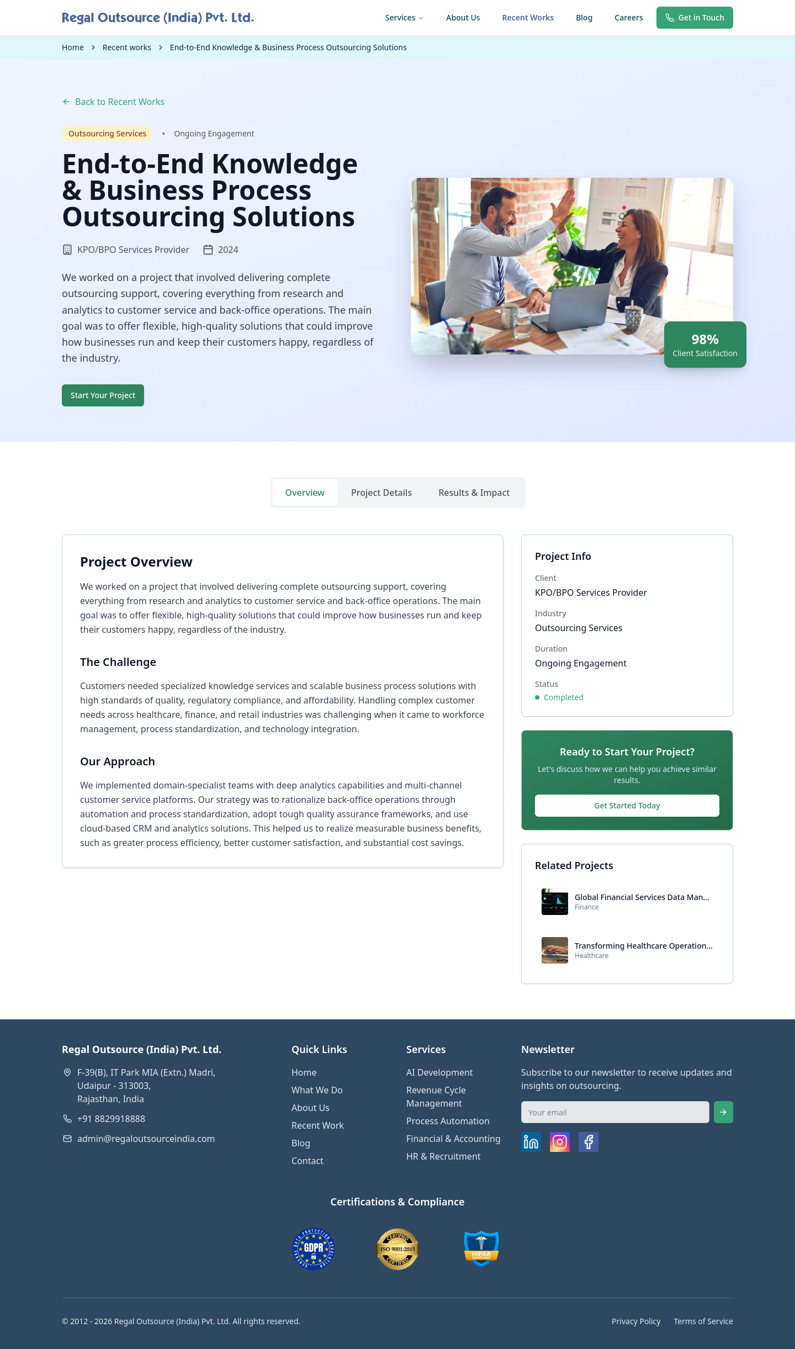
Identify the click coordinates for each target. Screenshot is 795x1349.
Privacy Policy (636, 1321)
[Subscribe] (723, 1112)
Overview (305, 492)
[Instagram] (560, 1142)
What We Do (317, 1090)
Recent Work (318, 1125)
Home (73, 47)
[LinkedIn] (531, 1142)
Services (405, 17)
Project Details (381, 492)
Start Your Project (103, 395)
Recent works (127, 47)
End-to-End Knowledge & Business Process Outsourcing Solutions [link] (288, 47)
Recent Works (528, 17)
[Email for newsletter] (615, 1112)
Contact (308, 1161)
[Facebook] (588, 1142)
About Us (463, 17)
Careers (628, 17)
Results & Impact (474, 492)
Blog (584, 17)
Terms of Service (703, 1321)
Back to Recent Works (113, 102)
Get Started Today (627, 805)
